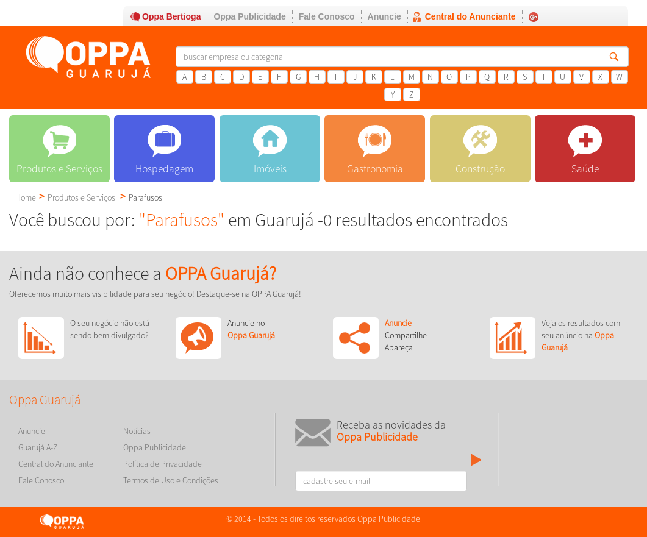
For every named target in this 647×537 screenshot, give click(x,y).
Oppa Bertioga (171, 16)
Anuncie (384, 16)
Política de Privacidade (162, 463)
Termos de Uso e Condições (170, 480)
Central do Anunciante (470, 16)
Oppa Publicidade (249, 16)
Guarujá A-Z (38, 447)
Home (25, 197)
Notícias (137, 430)
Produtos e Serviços (81, 197)
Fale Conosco (327, 16)
